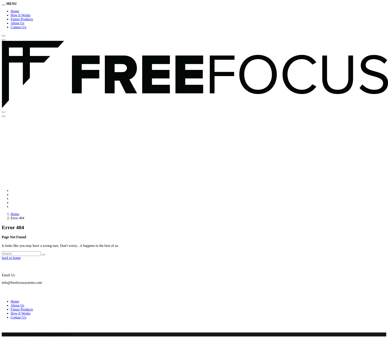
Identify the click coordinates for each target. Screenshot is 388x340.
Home (15, 11)
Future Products (22, 19)
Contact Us (18, 27)
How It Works (20, 15)
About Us (17, 23)
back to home (11, 258)
